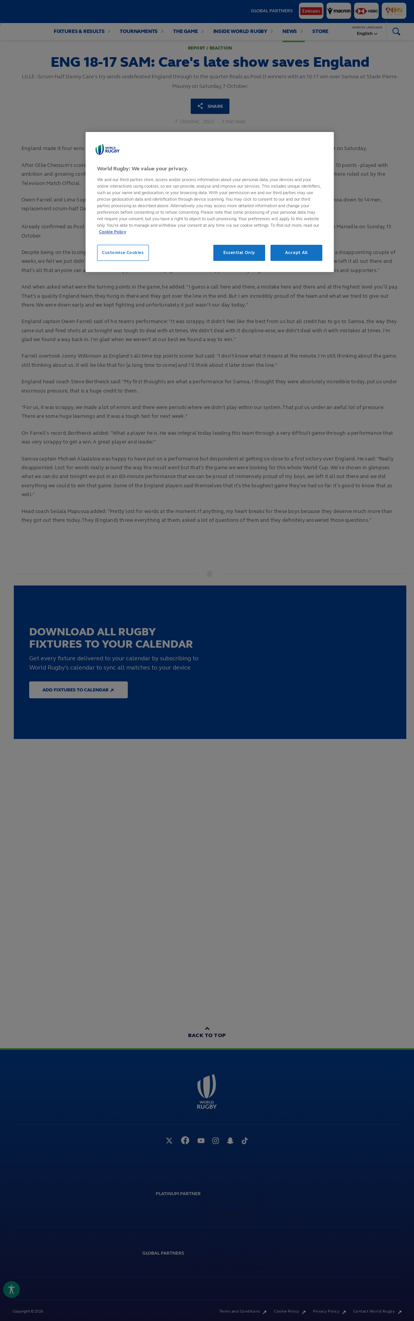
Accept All (296, 252)
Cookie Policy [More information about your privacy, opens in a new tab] (112, 231)
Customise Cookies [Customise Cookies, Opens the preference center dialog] (123, 252)
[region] (210, 202)
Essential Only (239, 252)
